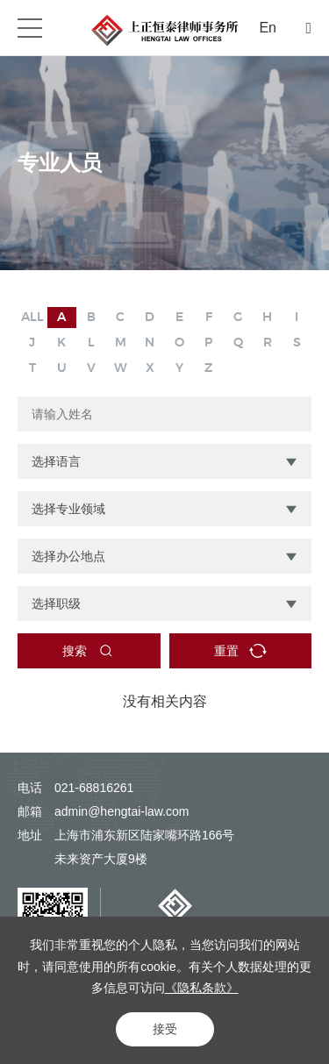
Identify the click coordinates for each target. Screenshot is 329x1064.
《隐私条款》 (202, 988)
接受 (165, 1029)
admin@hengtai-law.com (122, 811)
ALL (32, 317)
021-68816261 (93, 788)
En (267, 27)
